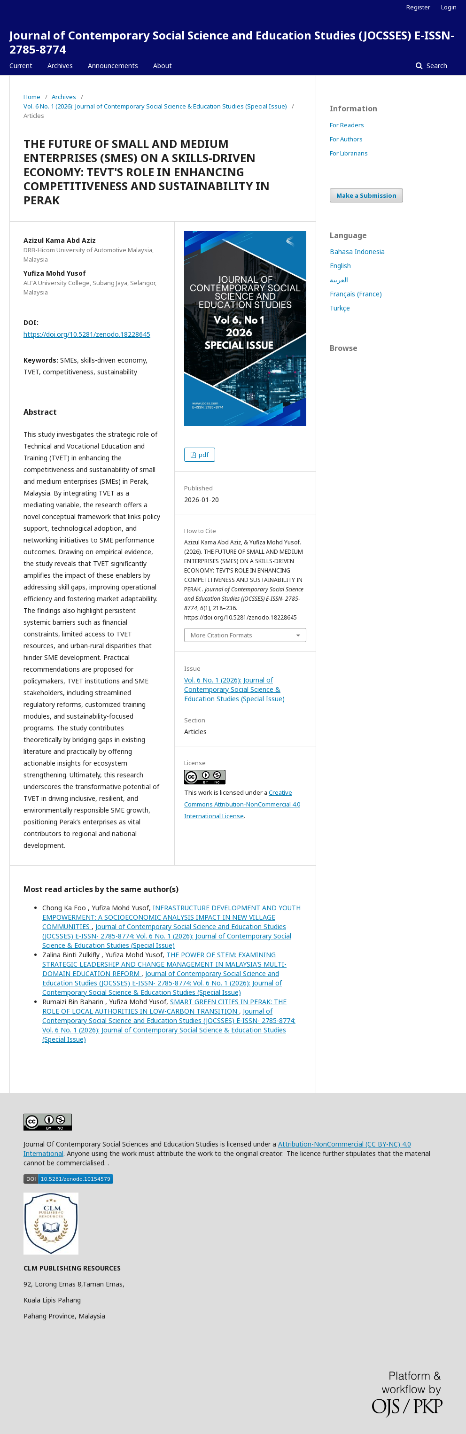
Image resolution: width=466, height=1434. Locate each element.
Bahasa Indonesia (357, 251)
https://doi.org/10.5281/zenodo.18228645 (86, 334)
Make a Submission (366, 195)
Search (436, 65)
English (340, 265)
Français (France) (356, 293)
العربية (339, 279)
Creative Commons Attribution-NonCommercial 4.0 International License (242, 804)
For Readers (347, 125)
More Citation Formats (221, 635)
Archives (60, 65)
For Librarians (349, 153)
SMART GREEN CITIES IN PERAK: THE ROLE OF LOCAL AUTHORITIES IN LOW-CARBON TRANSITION (164, 1006)
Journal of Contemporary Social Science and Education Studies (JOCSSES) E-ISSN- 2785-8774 (231, 42)
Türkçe (340, 307)
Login (449, 7)
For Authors (346, 139)
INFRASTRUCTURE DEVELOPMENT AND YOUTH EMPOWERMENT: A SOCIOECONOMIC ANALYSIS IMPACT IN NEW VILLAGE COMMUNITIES (171, 917)
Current (20, 65)
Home (31, 97)
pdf (203, 454)
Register (418, 7)
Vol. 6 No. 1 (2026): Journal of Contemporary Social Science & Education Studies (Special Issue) (155, 106)
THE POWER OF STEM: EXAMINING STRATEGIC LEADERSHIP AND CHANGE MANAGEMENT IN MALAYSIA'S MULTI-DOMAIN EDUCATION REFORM (164, 964)
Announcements (113, 65)
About (162, 65)
